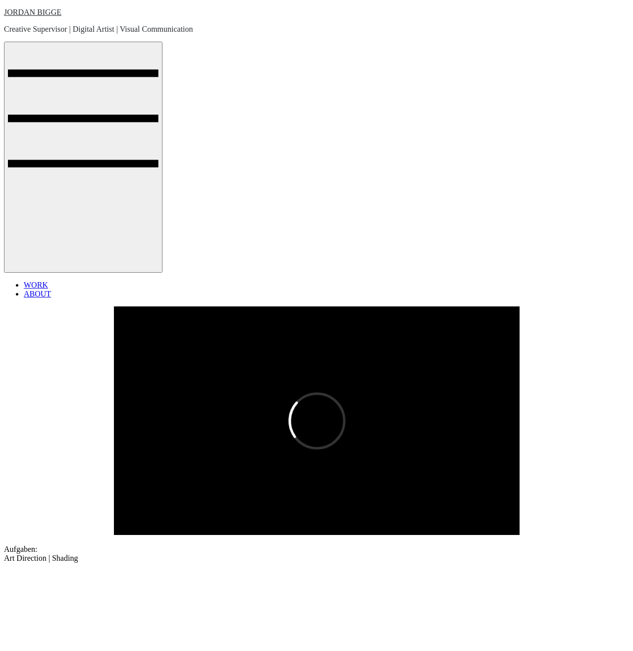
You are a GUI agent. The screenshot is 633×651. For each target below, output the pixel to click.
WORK (36, 285)
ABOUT (37, 294)
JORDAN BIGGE (32, 12)
